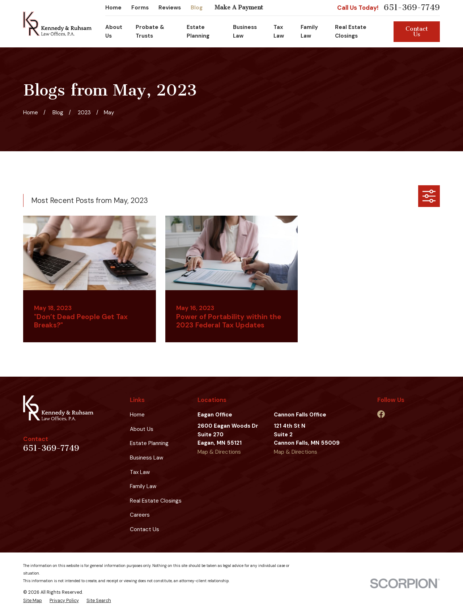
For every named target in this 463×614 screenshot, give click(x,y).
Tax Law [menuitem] (278, 31)
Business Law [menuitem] (245, 31)
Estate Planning (149, 443)
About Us (141, 429)
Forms (140, 7)
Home (113, 7)
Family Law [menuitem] (309, 31)
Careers (140, 514)
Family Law (143, 486)
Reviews (169, 7)
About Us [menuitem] (113, 31)
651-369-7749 (412, 8)
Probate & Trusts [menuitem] (150, 31)
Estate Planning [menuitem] (198, 31)
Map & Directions (219, 452)
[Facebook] (381, 414)
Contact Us (416, 31)
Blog (197, 7)
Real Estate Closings (156, 500)
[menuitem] (32, 600)
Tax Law (140, 472)
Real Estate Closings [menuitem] (350, 31)
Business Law (146, 457)
